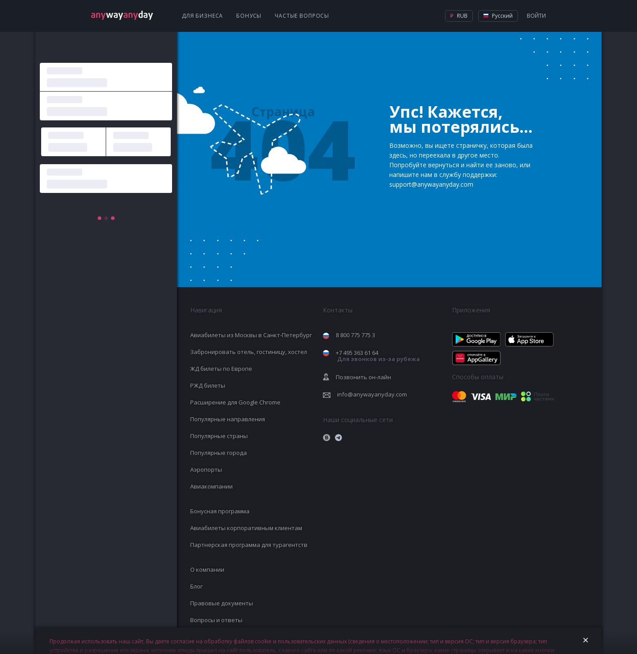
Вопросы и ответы (216, 620)
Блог (196, 586)
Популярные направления (227, 419)
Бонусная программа (219, 511)
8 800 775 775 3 (355, 335)
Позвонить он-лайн (363, 377)
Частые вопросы (302, 15)
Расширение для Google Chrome (235, 402)
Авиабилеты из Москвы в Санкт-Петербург (251, 335)
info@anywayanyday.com (372, 394)
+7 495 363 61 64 (378, 356)
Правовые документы (221, 603)
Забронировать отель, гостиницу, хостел (248, 352)
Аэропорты (206, 469)
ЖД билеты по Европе (221, 369)
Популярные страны (219, 436)
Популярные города (218, 453)
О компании (207, 569)
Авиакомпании (211, 486)
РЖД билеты (207, 385)
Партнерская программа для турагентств (248, 545)
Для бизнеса (202, 15)
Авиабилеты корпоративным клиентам (246, 528)
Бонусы (248, 15)
